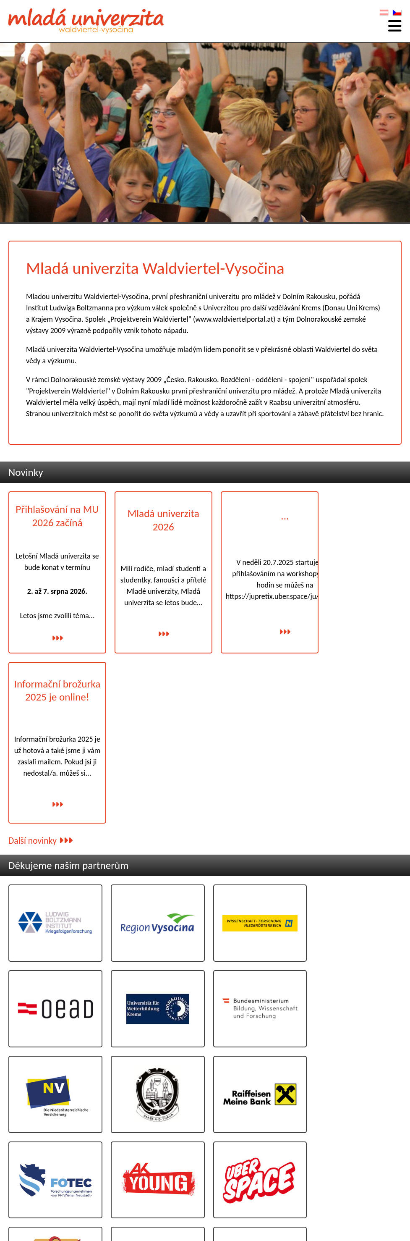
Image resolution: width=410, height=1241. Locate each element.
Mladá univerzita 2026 (155, 517)
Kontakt (390, 1183)
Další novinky (40, 662)
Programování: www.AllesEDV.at (367, 1217)
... (273, 514)
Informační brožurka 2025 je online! (356, 523)
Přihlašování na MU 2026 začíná (54, 515)
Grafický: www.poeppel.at (374, 1210)
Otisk (394, 1192)
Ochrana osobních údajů (366, 1201)
